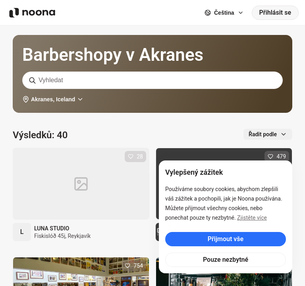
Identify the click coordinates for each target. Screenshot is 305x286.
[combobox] (152, 80)
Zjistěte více (252, 217)
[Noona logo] (32, 12)
